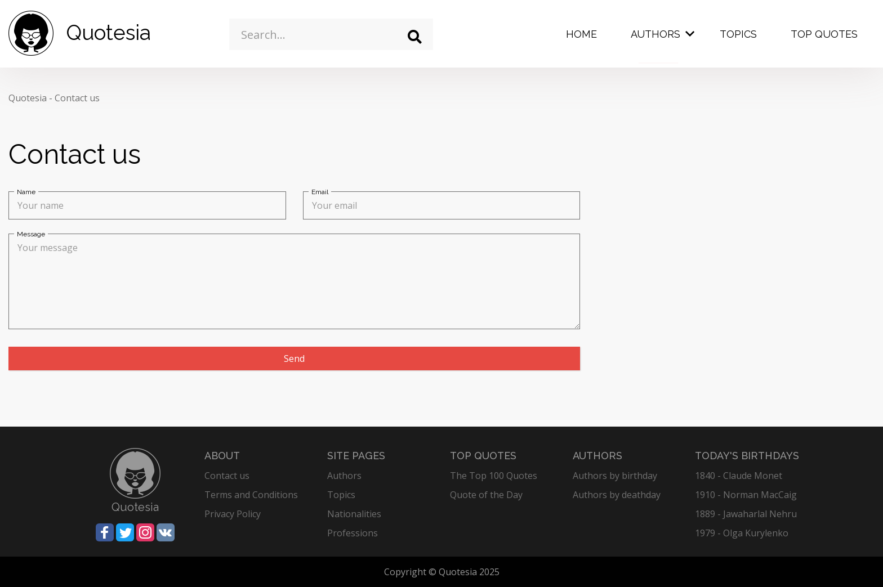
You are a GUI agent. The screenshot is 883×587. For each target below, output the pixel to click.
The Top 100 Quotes (493, 475)
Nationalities (354, 514)
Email (319, 192)
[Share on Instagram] (145, 532)
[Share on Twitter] (125, 532)
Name (26, 192)
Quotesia (27, 98)
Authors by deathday (617, 495)
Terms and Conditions (251, 495)
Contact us (77, 98)
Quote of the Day (486, 495)
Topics (738, 34)
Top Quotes (824, 34)
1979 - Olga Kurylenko (741, 533)
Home (581, 34)
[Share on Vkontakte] (166, 532)
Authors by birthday (615, 475)
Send (294, 358)
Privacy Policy (232, 514)
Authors (655, 34)
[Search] (414, 37)
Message (31, 234)
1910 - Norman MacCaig (746, 495)
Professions (352, 533)
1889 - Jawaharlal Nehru (746, 514)
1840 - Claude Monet (738, 475)
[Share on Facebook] (105, 532)
